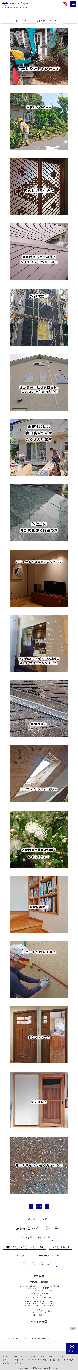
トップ (5, 1357)
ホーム (4, 1339)
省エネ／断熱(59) (60, 1246)
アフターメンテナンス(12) (37, 1238)
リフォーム (7, 1360)
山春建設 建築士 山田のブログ (19, 1339)
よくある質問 (69, 1360)
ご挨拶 (14, 1357)
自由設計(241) (23, 1255)
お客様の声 (7, 1363)
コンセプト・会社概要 (29, 1357)
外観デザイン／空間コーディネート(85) (24, 1246)
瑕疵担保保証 (55, 1360)
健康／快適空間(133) (49, 1255)
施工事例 (60, 1357)
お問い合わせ (20, 1363)
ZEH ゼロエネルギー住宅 (36, 1360)
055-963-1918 (40, 1313)
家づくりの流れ (47, 1357)
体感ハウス (19, 1360)
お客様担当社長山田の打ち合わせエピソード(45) (37, 1229)
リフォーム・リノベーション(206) (37, 1264)
